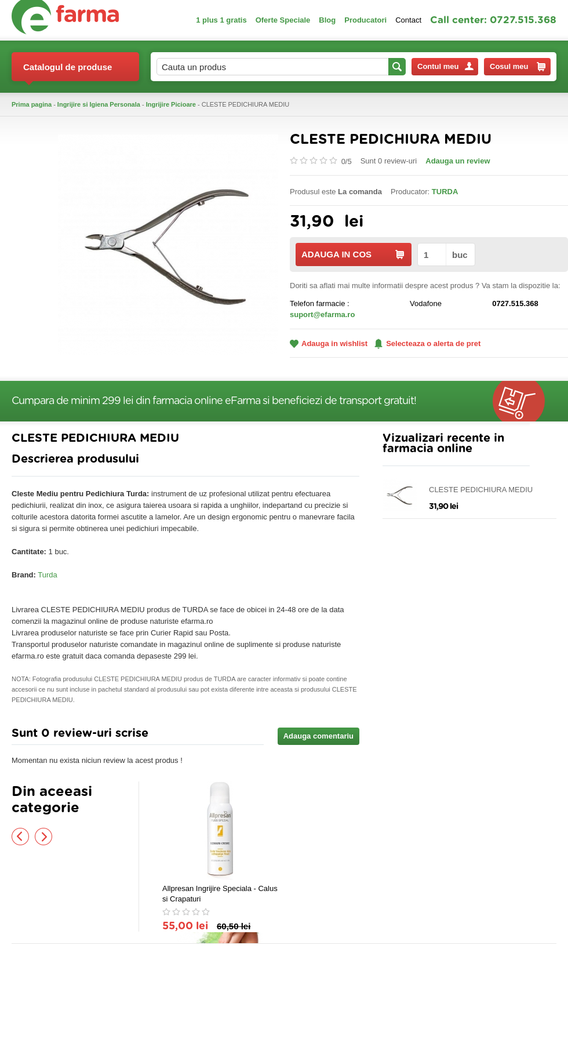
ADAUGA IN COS (352, 254)
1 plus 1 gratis (221, 20)
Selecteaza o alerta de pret (427, 344)
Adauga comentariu (318, 736)
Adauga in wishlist (328, 343)
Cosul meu (517, 66)
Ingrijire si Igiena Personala (98, 104)
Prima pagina (32, 104)
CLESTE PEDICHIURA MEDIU (481, 489)
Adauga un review (457, 161)
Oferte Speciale (283, 20)
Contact (408, 20)
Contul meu (445, 66)
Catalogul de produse (67, 71)
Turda (47, 574)
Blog (327, 20)
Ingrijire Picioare (171, 104)
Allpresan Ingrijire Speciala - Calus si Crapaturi (220, 893)
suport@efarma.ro (322, 314)
